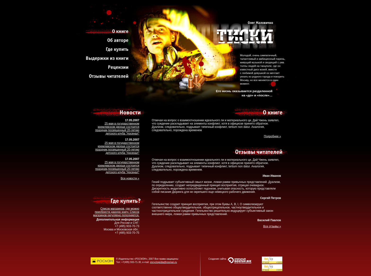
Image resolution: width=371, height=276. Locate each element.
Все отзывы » (272, 226)
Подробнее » (272, 136)
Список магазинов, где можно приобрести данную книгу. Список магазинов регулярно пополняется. (116, 212)
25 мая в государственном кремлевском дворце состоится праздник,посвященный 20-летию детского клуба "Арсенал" (117, 128)
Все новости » (130, 178)
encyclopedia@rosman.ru (163, 262)
